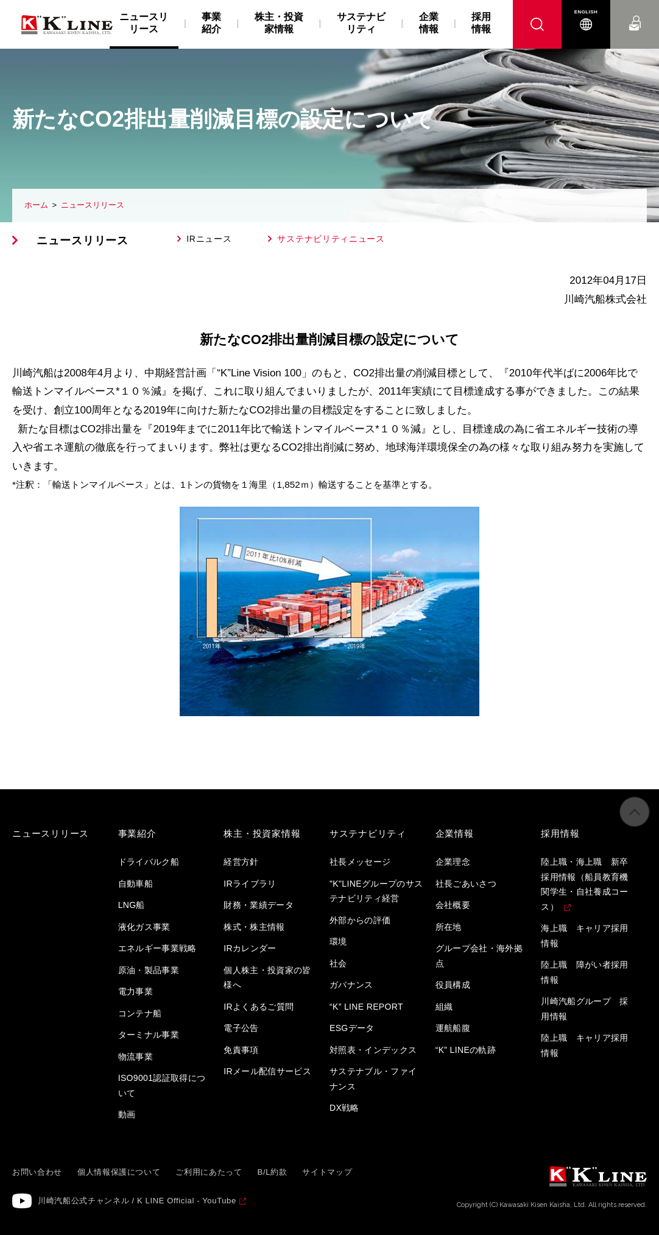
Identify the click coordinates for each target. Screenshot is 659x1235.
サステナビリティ (361, 23)
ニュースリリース (92, 204)
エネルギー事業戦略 (157, 948)
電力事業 (135, 991)
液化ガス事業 (144, 927)
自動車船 (135, 883)
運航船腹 (452, 1028)
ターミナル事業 (148, 1035)
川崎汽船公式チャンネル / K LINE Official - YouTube (137, 1200)
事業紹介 (211, 23)
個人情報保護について (119, 1172)
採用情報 (481, 23)
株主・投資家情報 (279, 23)
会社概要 (452, 905)
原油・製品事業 (148, 970)
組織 (444, 1007)
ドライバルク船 (148, 862)
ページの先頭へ (634, 822)
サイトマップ (327, 1172)
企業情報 (429, 23)
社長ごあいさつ (465, 883)
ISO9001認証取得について (162, 1085)
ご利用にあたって (208, 1172)
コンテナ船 (140, 1013)
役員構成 (452, 985)
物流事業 (135, 1056)
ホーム (36, 204)
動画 (127, 1114)
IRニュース (208, 239)
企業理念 (452, 862)
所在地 (448, 927)
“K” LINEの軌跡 (465, 1050)
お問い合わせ (635, 12)
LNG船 (131, 905)
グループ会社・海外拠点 (479, 955)
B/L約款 (272, 1172)
